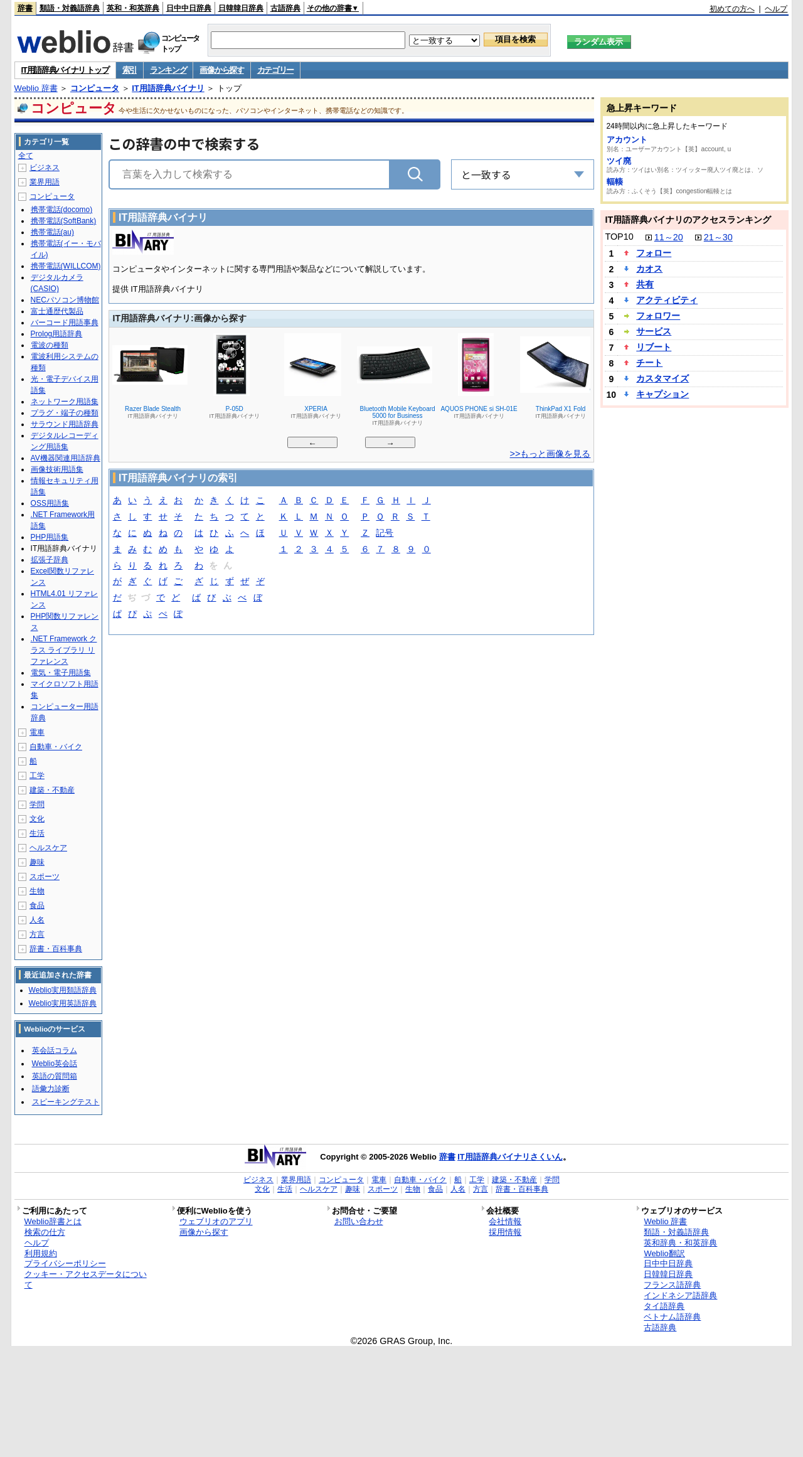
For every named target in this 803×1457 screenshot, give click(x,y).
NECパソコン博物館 (65, 300)
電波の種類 (49, 345)
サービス (653, 331)
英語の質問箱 (54, 1076)
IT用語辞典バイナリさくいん (510, 1156)
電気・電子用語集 (61, 672)
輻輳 (615, 181)
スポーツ (44, 876)
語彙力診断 (51, 1088)
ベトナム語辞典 (672, 1316)
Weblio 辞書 (36, 88)
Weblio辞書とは (53, 1221)
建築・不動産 (52, 790)
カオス (649, 269)
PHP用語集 (50, 537)
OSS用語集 (50, 503)
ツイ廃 (619, 161)
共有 (645, 284)
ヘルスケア (48, 847)
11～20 (668, 237)
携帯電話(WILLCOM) (66, 266)
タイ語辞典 (664, 1306)
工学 (37, 775)
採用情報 (505, 1232)
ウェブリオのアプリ (216, 1221)
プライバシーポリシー (65, 1263)
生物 (37, 891)
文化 (37, 818)
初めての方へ (732, 8)
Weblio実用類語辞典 (63, 990)
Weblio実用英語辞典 (63, 1003)
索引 (129, 70)
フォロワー (658, 316)
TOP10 (619, 237)
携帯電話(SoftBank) (64, 220)
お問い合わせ (358, 1221)
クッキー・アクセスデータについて (85, 1279)
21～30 (718, 237)
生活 (37, 833)
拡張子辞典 (49, 559)
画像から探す (221, 70)
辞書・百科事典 (55, 948)
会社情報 (505, 1221)
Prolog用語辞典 (57, 333)
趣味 (37, 862)
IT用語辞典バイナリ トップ (65, 70)
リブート (653, 347)
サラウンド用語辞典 (64, 424)
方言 (37, 934)
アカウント (627, 139)
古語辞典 (285, 8)
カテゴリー (275, 70)
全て (25, 155)
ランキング (168, 70)
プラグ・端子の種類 (64, 412)
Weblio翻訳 (664, 1253)
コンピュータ (94, 88)
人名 (37, 919)
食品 (37, 905)
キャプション (662, 394)
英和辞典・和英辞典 (680, 1242)
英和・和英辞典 (133, 8)
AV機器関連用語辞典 (65, 458)
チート (649, 363)
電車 (37, 732)
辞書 (25, 8)
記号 (384, 534)
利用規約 (40, 1253)
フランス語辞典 (672, 1284)
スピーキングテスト (66, 1101)
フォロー (653, 253)
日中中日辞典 (188, 8)
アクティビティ (667, 300)
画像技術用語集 (57, 469)
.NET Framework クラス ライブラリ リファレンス (64, 650)
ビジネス (44, 167)
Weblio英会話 (54, 1063)
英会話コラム (54, 1050)
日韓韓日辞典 (240, 8)
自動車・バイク (55, 746)
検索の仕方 (44, 1232)
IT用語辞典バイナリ (168, 88)
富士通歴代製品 (57, 311)
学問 (37, 804)
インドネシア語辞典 (680, 1295)
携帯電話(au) (52, 232)
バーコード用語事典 (64, 322)
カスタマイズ (662, 378)
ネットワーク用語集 (64, 401)
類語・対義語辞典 (70, 8)
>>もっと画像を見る (550, 454)
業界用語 (44, 182)
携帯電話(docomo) (62, 209)
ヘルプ (776, 8)
